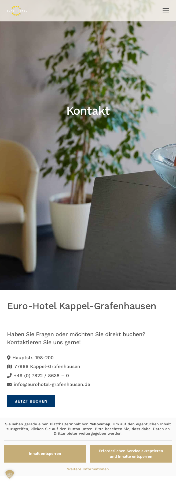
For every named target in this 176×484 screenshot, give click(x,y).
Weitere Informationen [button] (88, 469)
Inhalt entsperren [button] (45, 453)
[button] (166, 10)
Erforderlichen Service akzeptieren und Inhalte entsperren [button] (131, 454)
